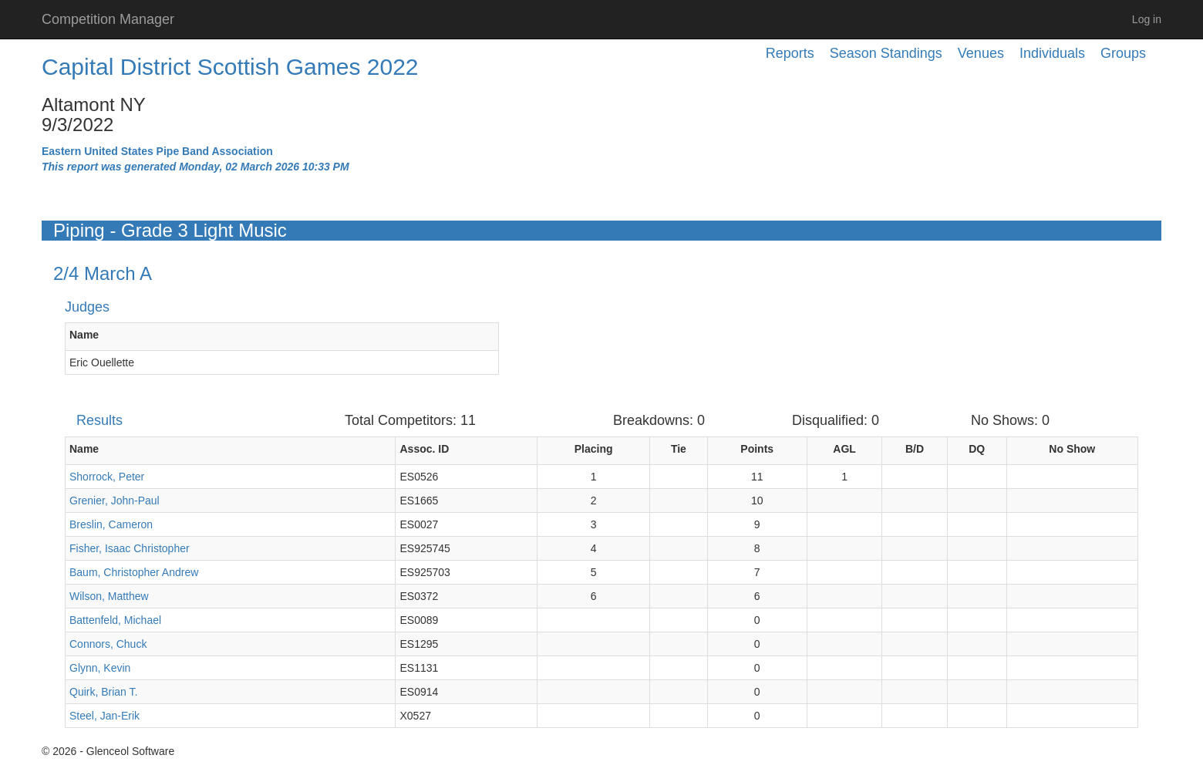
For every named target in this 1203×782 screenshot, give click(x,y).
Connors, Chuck (108, 644)
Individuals (1052, 53)
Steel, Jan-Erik (104, 716)
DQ (977, 449)
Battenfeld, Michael (115, 620)
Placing (594, 449)
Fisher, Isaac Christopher (129, 548)
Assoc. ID (424, 449)
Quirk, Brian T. (103, 692)
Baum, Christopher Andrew (133, 572)
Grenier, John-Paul (114, 500)
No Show (1072, 449)
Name (84, 335)
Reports (790, 53)
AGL (844, 449)
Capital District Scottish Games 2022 (230, 66)
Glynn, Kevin (99, 668)
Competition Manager (108, 19)
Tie (678, 449)
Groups (1123, 53)
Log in (1146, 19)
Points (756, 449)
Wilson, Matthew (109, 596)
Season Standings (886, 53)
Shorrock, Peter (106, 476)
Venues (981, 53)
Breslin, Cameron (111, 524)
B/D (914, 449)
